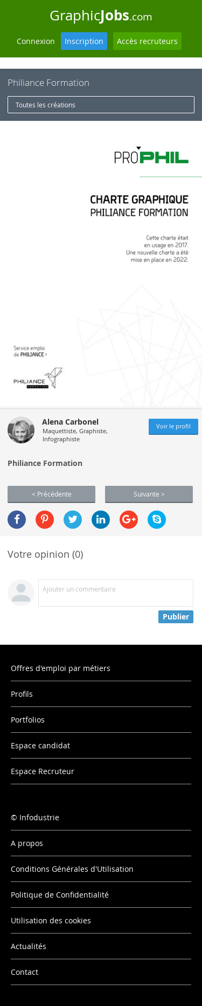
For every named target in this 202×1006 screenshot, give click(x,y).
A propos (27, 843)
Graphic (101, 15)
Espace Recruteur (42, 771)
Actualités (28, 946)
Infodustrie (39, 817)
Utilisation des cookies (51, 920)
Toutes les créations (45, 104)
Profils (22, 694)
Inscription (84, 41)
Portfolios (28, 720)
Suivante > (149, 494)
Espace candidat (40, 745)
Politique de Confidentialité (60, 895)
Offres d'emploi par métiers (60, 668)
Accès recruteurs (147, 41)
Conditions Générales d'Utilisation (72, 869)
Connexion (36, 41)
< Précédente (52, 494)
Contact (24, 972)
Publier (176, 616)
